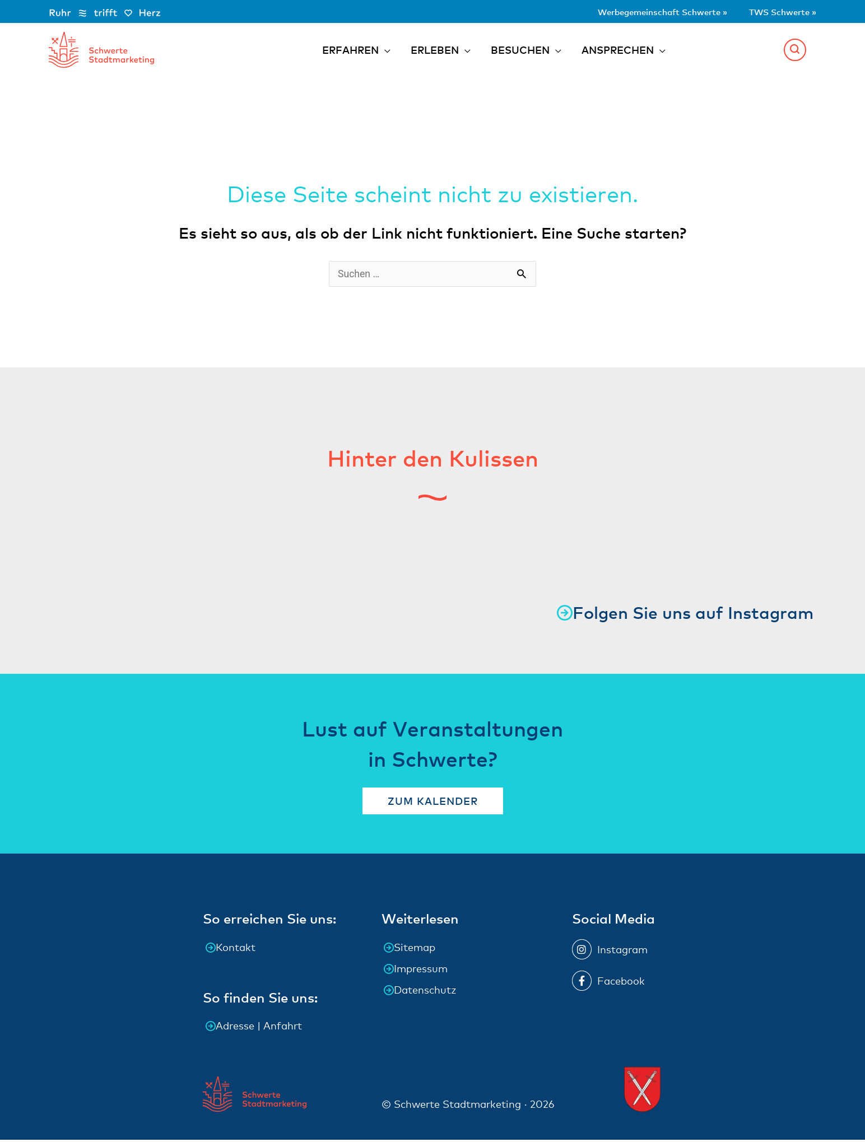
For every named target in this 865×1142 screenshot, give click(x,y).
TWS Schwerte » (775, 10)
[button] (795, 50)
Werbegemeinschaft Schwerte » (634, 10)
